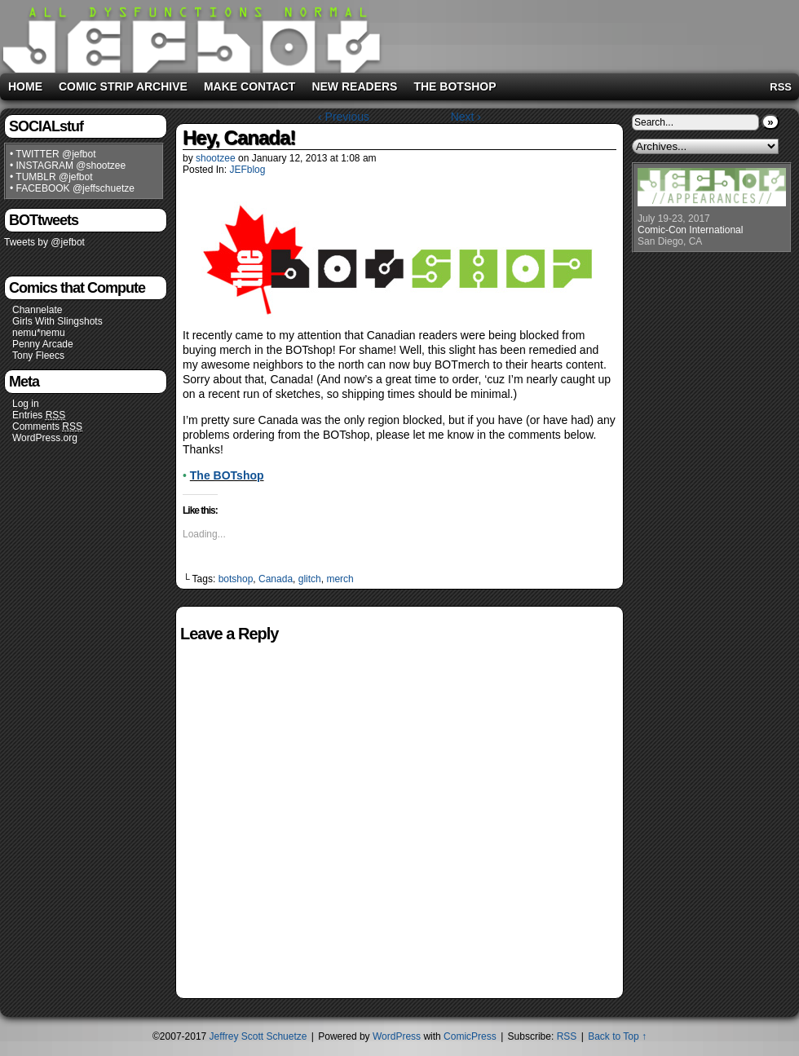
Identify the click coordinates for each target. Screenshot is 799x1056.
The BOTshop (454, 86)
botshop (236, 579)
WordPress (397, 1036)
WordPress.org (44, 438)
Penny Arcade (42, 344)
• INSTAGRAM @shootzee (68, 165)
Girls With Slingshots (57, 321)
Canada (275, 579)
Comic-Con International (690, 230)
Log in (25, 403)
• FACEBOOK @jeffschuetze (72, 188)
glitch (309, 579)
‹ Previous (343, 116)
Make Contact (250, 86)
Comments (47, 427)
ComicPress (470, 1036)
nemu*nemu (38, 332)
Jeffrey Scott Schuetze (258, 1036)
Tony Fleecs (38, 355)
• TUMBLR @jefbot (51, 177)
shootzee (216, 158)
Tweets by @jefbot (44, 242)
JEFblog (247, 169)
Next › (466, 116)
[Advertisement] (590, 33)
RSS (781, 87)
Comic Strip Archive (123, 86)
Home (25, 86)
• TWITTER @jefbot (53, 154)
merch (339, 579)
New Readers (354, 86)
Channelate (37, 310)
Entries (38, 415)
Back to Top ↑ (617, 1036)
